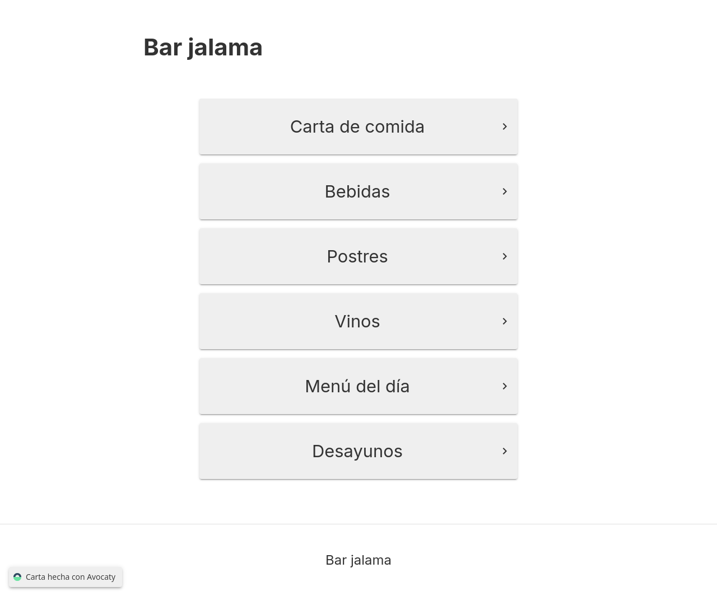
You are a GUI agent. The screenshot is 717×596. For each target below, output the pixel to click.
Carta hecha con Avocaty (65, 577)
